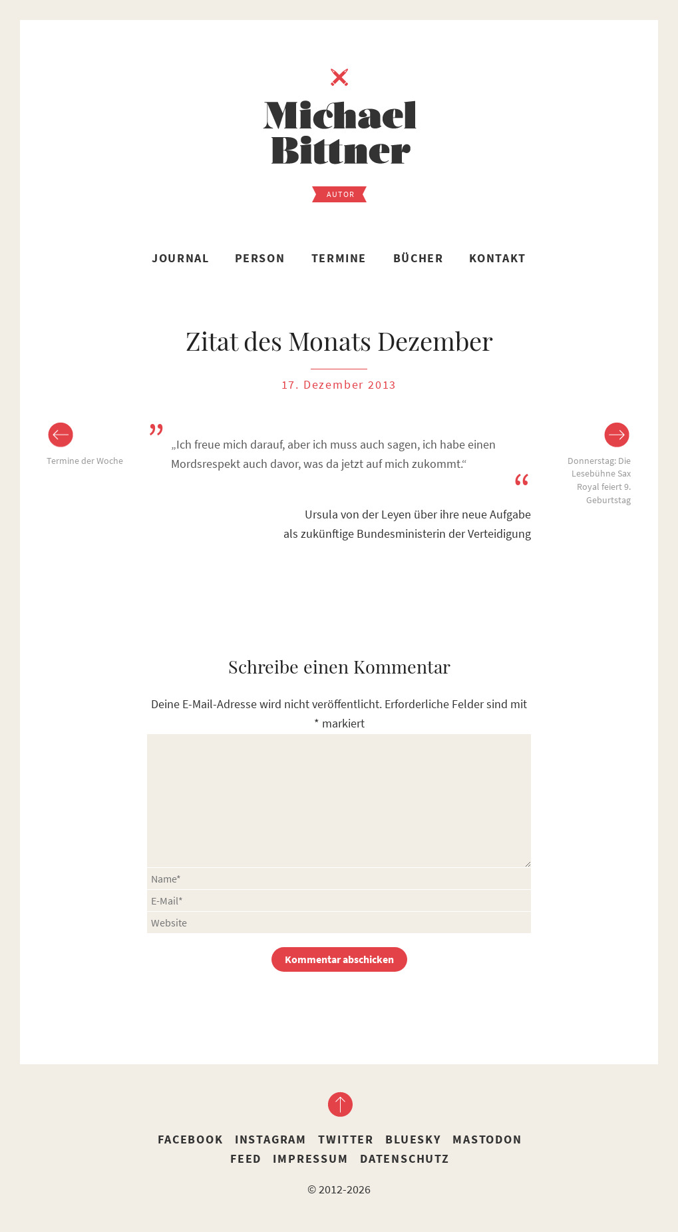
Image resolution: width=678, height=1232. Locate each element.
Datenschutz (405, 1158)
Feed (245, 1158)
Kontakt (497, 258)
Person (260, 258)
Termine (339, 258)
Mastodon (487, 1139)
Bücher (418, 258)
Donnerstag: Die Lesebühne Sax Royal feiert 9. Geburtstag (599, 480)
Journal (180, 258)
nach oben (339, 1104)
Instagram (271, 1139)
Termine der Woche (85, 461)
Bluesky (413, 1139)
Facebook (190, 1139)
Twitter (346, 1139)
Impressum (310, 1158)
